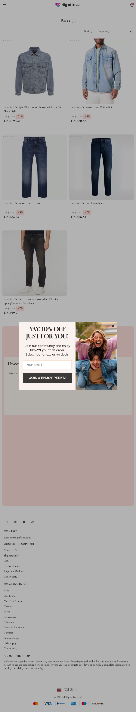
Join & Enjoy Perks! (47, 378)
